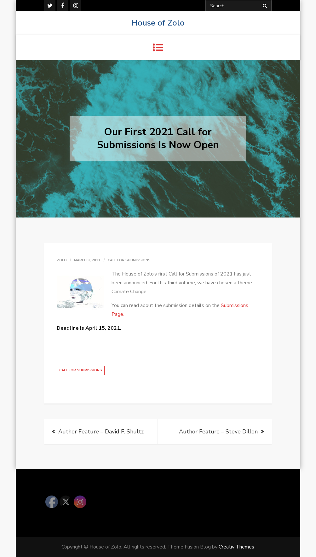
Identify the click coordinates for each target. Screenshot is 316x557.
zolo (62, 260)
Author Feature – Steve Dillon (218, 431)
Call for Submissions (129, 260)
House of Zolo (158, 22)
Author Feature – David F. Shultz (101, 431)
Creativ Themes (236, 546)
